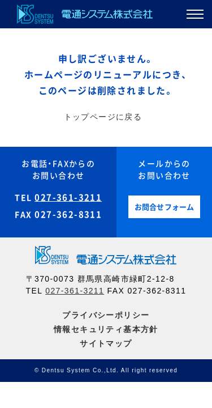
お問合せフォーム (164, 207)
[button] (195, 16)
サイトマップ (106, 343)
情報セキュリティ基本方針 (106, 329)
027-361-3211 (68, 197)
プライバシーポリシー (105, 315)
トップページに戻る (103, 116)
